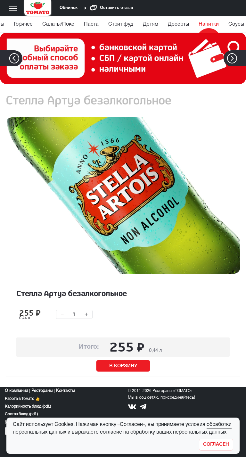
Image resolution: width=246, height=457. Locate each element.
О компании (16, 391)
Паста (91, 24)
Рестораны (42, 391)
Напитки (209, 24)
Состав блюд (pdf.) (21, 414)
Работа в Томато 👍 (22, 399)
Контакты (65, 391)
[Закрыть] (216, 445)
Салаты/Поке (58, 24)
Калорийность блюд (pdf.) (28, 406)
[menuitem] (23, 26)
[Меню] (13, 8)
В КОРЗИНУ (123, 366)
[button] (241, 58)
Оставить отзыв (111, 8)
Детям (150, 24)
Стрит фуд (120, 24)
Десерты (178, 24)
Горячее (23, 24)
